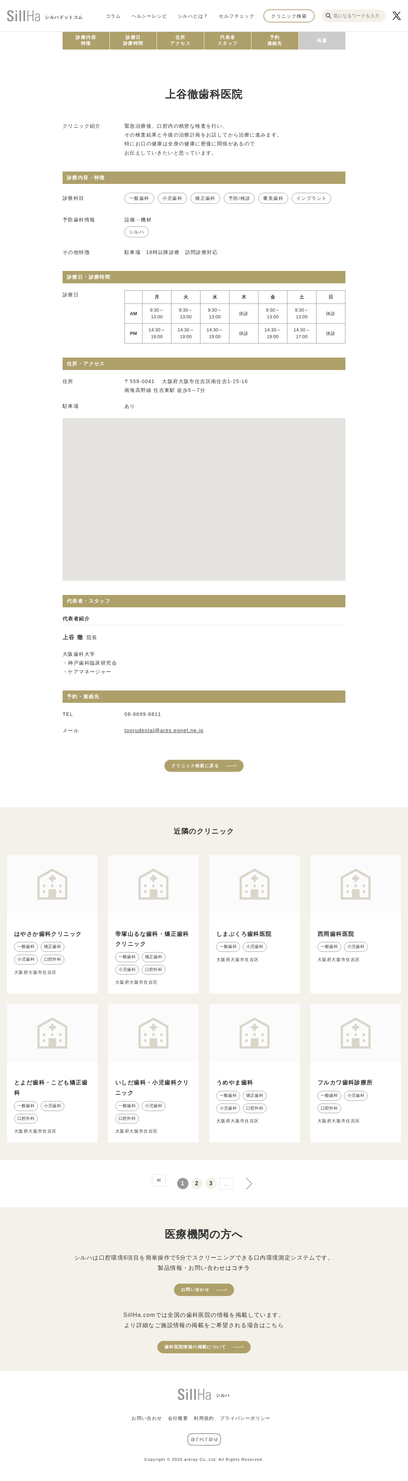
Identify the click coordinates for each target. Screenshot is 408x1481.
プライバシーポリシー (245, 1418)
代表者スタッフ (227, 40)
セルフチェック (237, 15)
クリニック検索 (289, 15)
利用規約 (204, 1418)
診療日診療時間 (133, 40)
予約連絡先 (274, 40)
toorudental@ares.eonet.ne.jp (164, 730)
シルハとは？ (193, 15)
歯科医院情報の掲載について (195, 1346)
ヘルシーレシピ (149, 15)
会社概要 (178, 1418)
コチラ (241, 1268)
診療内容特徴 (86, 40)
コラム (113, 15)
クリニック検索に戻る (195, 765)
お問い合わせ (195, 1289)
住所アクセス (180, 40)
